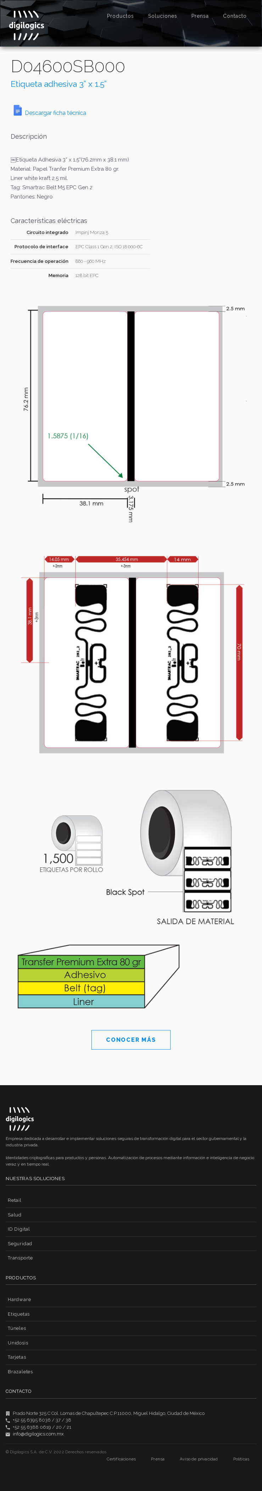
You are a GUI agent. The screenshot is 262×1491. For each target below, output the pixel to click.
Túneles (17, 1328)
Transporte (20, 1258)
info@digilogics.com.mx (38, 1434)
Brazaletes (20, 1371)
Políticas (241, 1458)
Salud (15, 1214)
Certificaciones (121, 1458)
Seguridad (20, 1243)
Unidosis (18, 1343)
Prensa (200, 16)
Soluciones (162, 16)
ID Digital (19, 1229)
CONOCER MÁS (131, 1039)
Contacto (235, 16)
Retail (15, 1200)
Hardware (19, 1299)
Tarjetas (17, 1357)
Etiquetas (19, 1314)
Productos (120, 16)
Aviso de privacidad (199, 1458)
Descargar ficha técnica (55, 113)
